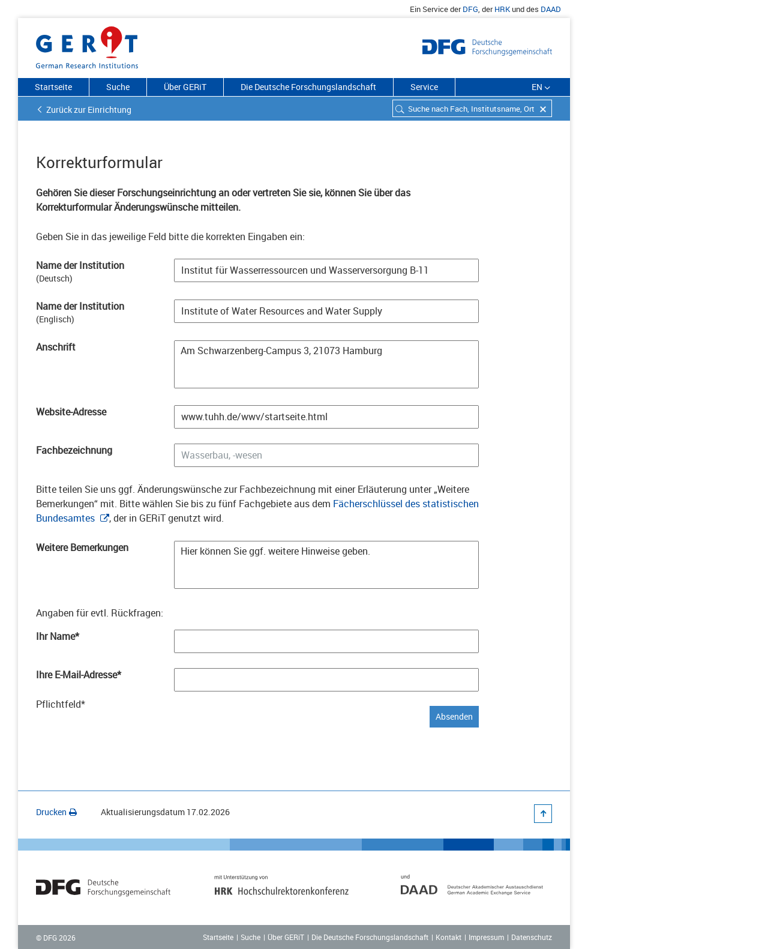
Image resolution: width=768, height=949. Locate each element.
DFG (470, 9)
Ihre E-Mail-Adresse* (78, 674)
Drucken (56, 812)
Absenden (454, 716)
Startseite (53, 86)
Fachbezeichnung (74, 450)
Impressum (486, 937)
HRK (502, 9)
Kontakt (448, 937)
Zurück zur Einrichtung (88, 109)
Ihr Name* (57, 636)
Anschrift (56, 347)
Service (424, 86)
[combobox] (472, 108)
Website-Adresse (71, 411)
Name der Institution (80, 265)
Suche (118, 86)
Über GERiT (185, 86)
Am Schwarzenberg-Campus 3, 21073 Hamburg (326, 364)
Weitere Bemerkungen (82, 547)
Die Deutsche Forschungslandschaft (308, 86)
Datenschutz (531, 937)
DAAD (551, 9)
